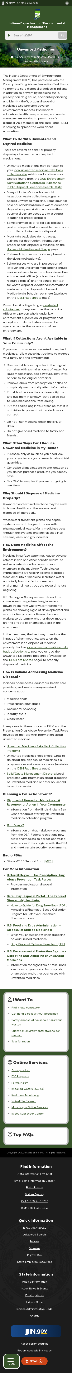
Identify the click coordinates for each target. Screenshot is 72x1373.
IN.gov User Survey (34, 1228)
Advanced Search (34, 1234)
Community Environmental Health (35, 57)
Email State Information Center (34, 1180)
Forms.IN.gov (20, 1082)
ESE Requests (20, 1076)
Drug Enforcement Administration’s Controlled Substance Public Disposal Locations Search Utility (36, 183)
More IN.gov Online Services (30, 1107)
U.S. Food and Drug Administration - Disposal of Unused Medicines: (34, 927)
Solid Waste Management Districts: (31, 774)
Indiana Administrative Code (35, 1309)
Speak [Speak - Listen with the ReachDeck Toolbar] (33, 1361)
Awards (34, 1315)
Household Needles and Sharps (28, 249)
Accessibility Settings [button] (34, 1343)
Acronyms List (21, 1070)
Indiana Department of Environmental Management (37, 25)
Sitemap (34, 1248)
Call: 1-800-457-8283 (34, 1201)
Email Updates (34, 1295)
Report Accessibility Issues (34, 1350)
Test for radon (21, 1041)
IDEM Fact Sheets (29, 298)
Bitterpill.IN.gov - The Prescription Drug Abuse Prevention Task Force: (36, 877)
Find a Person (34, 1187)
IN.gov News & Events (34, 1288)
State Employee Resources (34, 1262)
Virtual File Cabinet (24, 1101)
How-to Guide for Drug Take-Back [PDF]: (39, 905)
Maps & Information (34, 1281)
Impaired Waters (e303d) (28, 1089)
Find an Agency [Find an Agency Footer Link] (34, 1194)
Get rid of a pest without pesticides (35, 1013)
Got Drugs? (15, 825)
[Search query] (34, 35)
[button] (67, 3)
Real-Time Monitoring (25, 1095)
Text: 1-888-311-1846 (34, 1208)
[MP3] (49, 861)
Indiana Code (34, 1302)
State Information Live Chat (34, 1174)
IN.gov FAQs (34, 1255)
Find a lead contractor (26, 1007)
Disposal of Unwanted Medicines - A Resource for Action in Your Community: (36, 802)
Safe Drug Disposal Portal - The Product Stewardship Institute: (36, 898)
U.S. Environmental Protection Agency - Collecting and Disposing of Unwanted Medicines (36, 955)
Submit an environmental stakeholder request (36, 1033)
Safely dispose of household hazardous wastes (37, 1022)
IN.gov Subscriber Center (28, 1113)
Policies (34, 1241)
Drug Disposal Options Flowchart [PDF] (38, 944)
